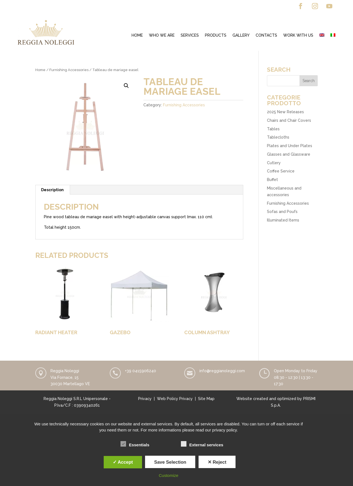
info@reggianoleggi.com (222, 371)
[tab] (52, 190)
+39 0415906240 (140, 371)
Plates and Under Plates (289, 146)
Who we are (162, 35)
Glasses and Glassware (288, 154)
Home (137, 35)
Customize (168, 475)
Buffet (272, 179)
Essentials (135, 444)
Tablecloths (278, 137)
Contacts (266, 35)
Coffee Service (281, 171)
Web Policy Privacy (175, 398)
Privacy (145, 398)
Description (52, 190)
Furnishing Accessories (69, 70)
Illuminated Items (283, 220)
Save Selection (170, 462)
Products (215, 35)
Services (190, 35)
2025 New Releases (285, 112)
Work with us (298, 35)
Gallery (241, 35)
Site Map (206, 398)
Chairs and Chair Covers (289, 120)
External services (202, 444)
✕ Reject (217, 462)
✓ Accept (123, 462)
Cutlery (274, 163)
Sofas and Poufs (282, 211)
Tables (273, 129)
